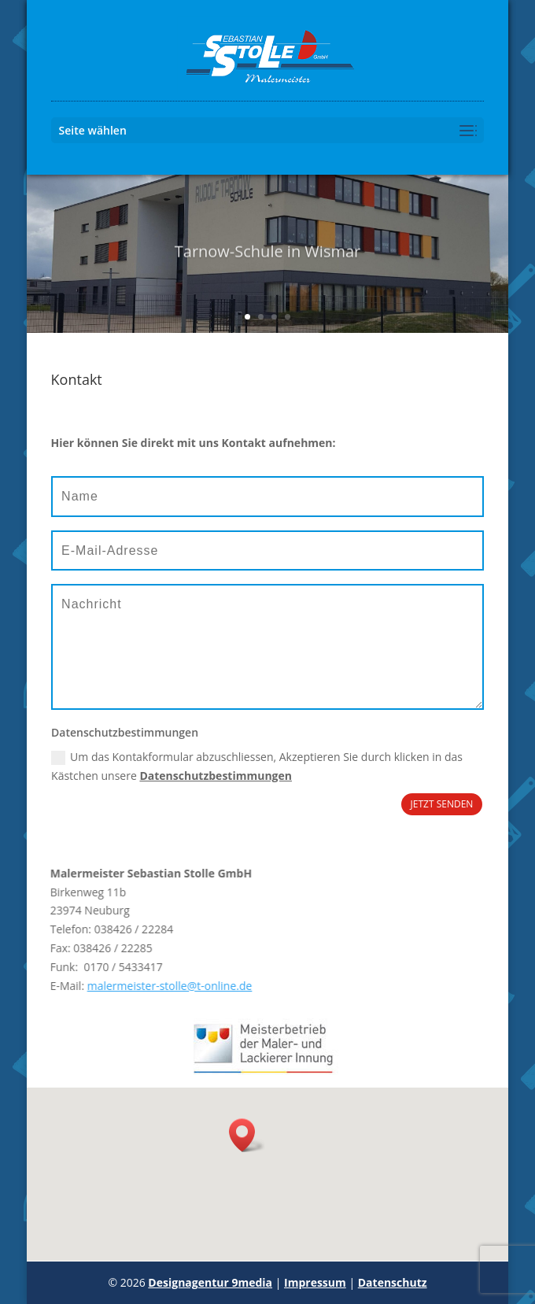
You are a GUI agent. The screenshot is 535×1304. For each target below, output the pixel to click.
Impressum (315, 1282)
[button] (247, 1135)
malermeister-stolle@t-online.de (141, 985)
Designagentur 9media (210, 1282)
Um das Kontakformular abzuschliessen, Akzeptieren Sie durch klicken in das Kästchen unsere (257, 766)
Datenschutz (392, 1282)
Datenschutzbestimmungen (215, 775)
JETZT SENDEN (442, 804)
